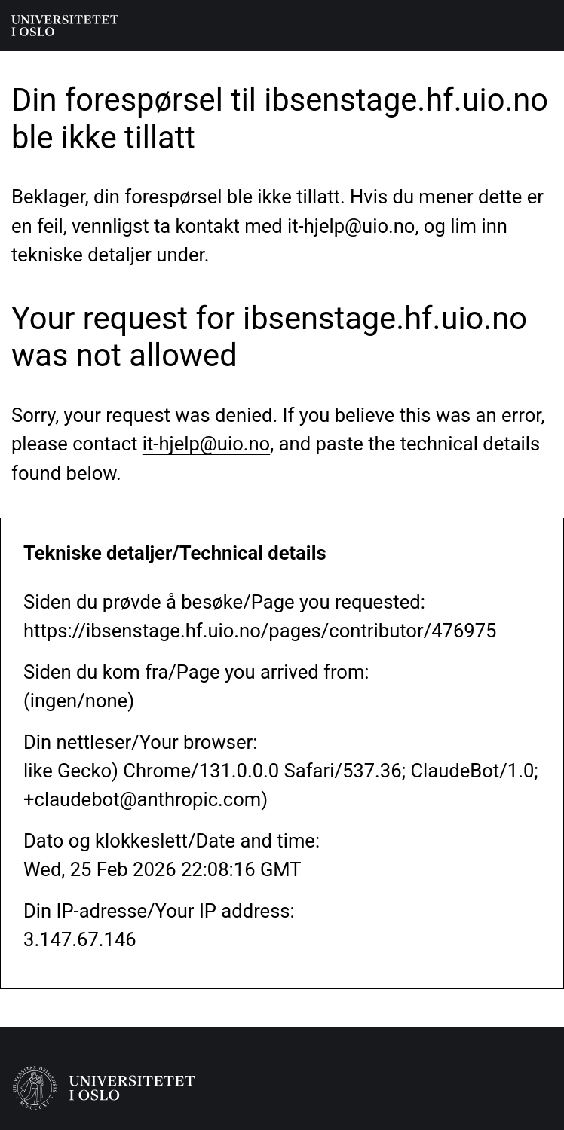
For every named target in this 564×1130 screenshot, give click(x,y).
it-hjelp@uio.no (351, 226)
